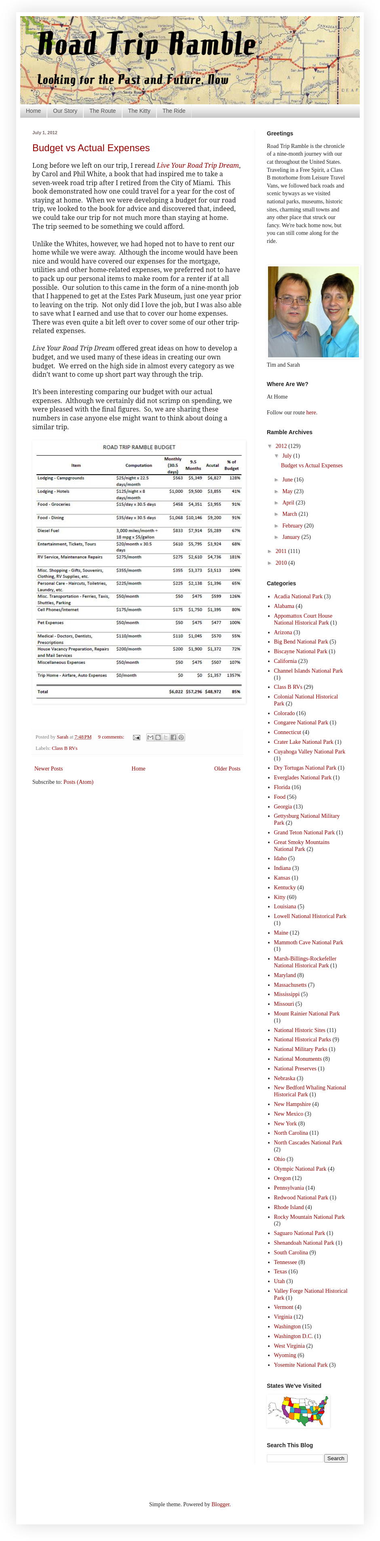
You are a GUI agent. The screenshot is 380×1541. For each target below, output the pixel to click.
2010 (282, 563)
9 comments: (112, 737)
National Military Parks (300, 1049)
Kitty (280, 897)
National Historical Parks (302, 1039)
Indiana (282, 868)
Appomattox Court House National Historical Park (303, 619)
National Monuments (298, 1059)
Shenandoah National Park (304, 1243)
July (287, 456)
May (288, 491)
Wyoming (285, 1355)
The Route (102, 111)
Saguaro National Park (299, 1233)
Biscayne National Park (300, 651)
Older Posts (227, 769)
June (288, 480)
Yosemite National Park (301, 1365)
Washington (287, 1327)
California (285, 661)
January (291, 537)
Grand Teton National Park (304, 833)
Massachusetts (290, 985)
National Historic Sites (300, 1030)
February (293, 526)
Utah (279, 1281)
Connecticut (288, 732)
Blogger (220, 1504)
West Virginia (289, 1346)
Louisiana (285, 906)
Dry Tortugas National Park (305, 768)
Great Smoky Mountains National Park (302, 845)
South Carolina (291, 1253)
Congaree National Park (301, 723)
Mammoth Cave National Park (308, 942)
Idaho (280, 858)
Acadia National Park (298, 596)
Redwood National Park (301, 1198)
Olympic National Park (300, 1169)
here (311, 413)
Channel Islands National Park (308, 671)
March (290, 514)
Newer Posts (48, 769)
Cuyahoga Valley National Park (310, 752)
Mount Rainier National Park (307, 1014)
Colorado (284, 713)
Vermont (283, 1307)
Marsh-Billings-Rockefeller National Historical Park (305, 962)
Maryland (285, 975)
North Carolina (291, 1133)
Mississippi (287, 994)
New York (285, 1124)
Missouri (284, 1004)
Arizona (283, 632)
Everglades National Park (303, 778)
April (289, 503)
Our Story (65, 111)
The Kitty (139, 111)
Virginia (283, 1317)
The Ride (174, 111)
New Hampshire (292, 1104)
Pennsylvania (289, 1188)
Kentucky (285, 887)
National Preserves (295, 1069)
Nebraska (285, 1078)
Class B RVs (64, 748)
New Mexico (289, 1114)
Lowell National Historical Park (310, 916)
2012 (282, 446)
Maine (281, 933)
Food (280, 797)
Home (33, 111)
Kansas (282, 878)
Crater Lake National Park (304, 742)
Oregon (282, 1178)
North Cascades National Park (308, 1143)
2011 (282, 551)
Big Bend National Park (301, 642)
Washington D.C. (293, 1336)
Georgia (283, 807)
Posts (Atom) (78, 782)
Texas (280, 1272)
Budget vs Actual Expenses (91, 147)
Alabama (284, 606)
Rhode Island (289, 1207)
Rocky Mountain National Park (309, 1217)
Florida (282, 787)
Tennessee (285, 1262)
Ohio (279, 1159)
